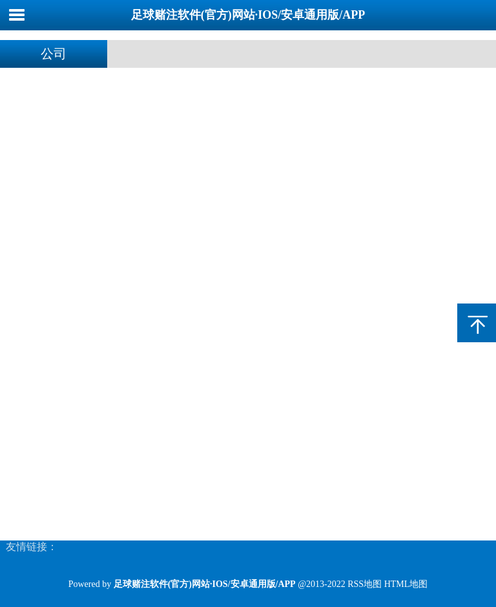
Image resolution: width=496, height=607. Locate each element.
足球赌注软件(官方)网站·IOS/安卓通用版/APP (248, 14)
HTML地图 (406, 584)
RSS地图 (364, 584)
